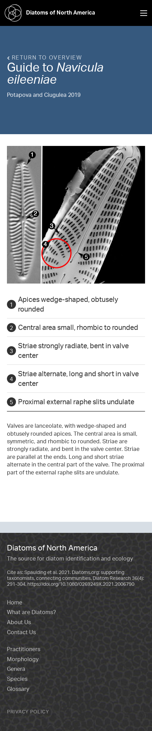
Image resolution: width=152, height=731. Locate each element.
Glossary (18, 688)
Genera (16, 668)
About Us (19, 622)
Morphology (23, 659)
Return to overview (44, 57)
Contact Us (21, 632)
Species (17, 678)
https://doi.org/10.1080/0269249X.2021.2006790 (80, 584)
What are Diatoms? (31, 612)
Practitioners (23, 649)
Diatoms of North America (47, 12)
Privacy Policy (28, 711)
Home (14, 602)
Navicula (79, 67)
